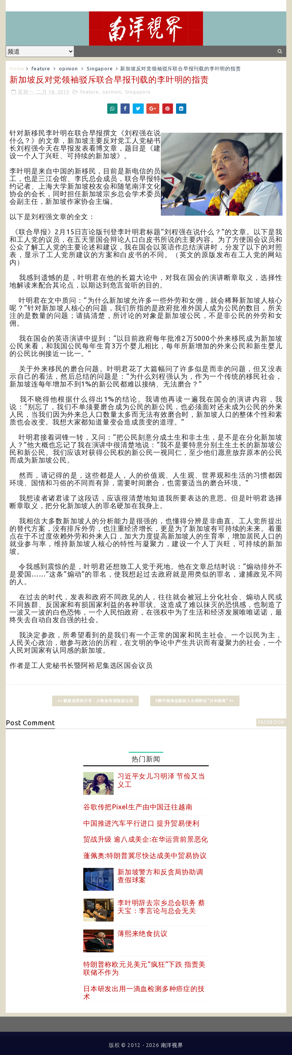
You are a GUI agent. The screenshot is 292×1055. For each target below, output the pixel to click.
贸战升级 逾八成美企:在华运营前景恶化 (145, 839)
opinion (68, 68)
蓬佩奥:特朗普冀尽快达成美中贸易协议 (144, 855)
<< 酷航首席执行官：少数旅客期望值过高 (95, 701)
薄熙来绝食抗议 (142, 933)
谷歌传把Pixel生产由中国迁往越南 (137, 806)
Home (17, 68)
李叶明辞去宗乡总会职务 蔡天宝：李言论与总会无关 (161, 907)
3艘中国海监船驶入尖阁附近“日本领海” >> (195, 701)
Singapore (100, 68)
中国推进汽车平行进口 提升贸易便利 (141, 823)
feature (41, 68)
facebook (271, 722)
